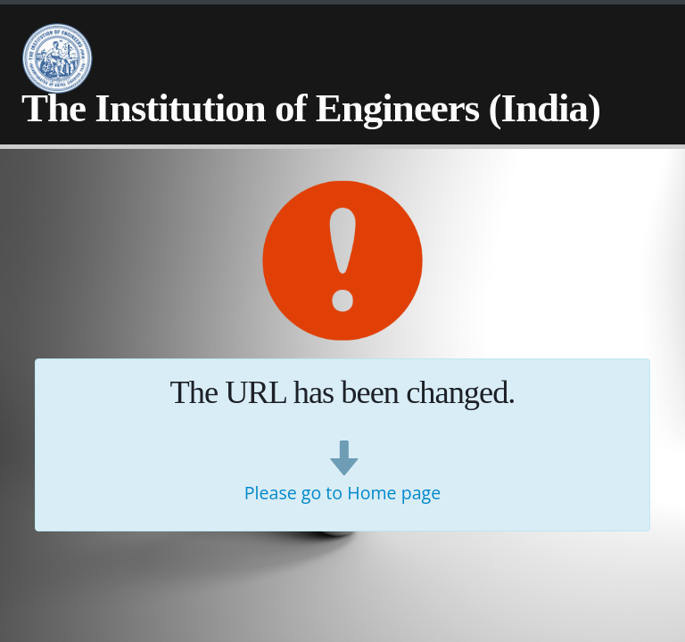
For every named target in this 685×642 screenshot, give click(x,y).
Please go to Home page (342, 493)
